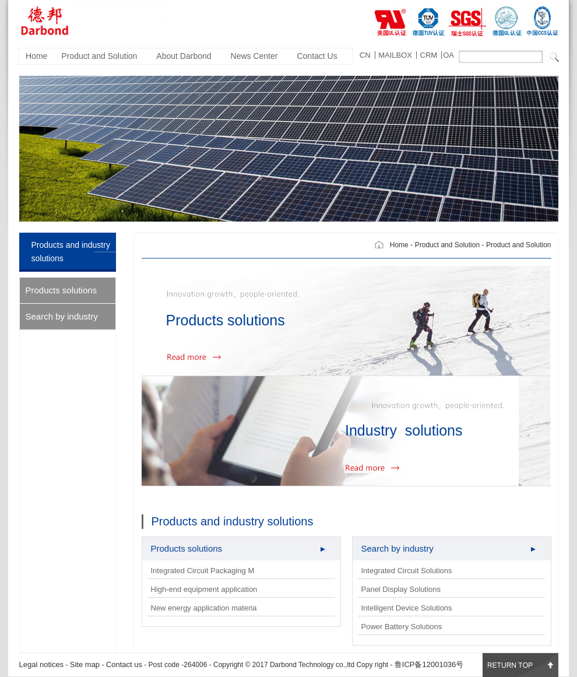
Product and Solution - (449, 245)
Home (36, 56)
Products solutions (61, 290)
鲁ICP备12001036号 (429, 664)
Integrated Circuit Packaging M (203, 570)
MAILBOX (395, 55)
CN (365, 55)
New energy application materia (204, 608)
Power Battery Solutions (401, 626)
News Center (254, 56)
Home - (401, 245)
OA (448, 55)
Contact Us (317, 56)
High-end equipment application (204, 589)
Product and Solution (99, 56)
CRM (429, 55)
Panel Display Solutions (401, 589)
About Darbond (183, 56)
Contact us (124, 664)
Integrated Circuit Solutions (406, 570)
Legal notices (41, 664)
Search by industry (62, 316)
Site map (85, 664)
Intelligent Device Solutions (406, 608)
